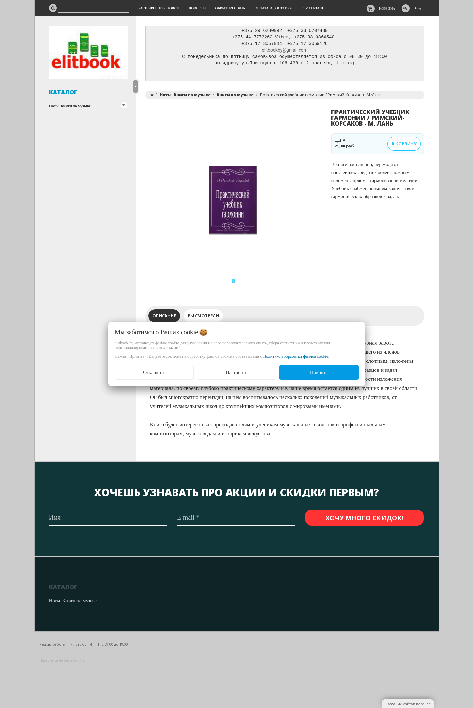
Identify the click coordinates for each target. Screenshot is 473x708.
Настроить (236, 372)
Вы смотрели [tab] (203, 317)
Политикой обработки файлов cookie (295, 356)
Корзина (387, 8)
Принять (319, 372)
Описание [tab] (164, 317)
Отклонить (154, 372)
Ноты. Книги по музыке (70, 106)
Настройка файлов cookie (62, 660)
